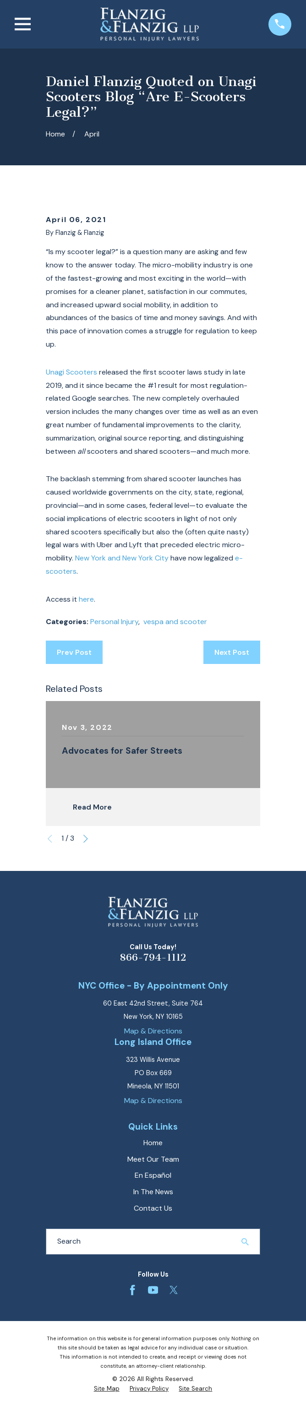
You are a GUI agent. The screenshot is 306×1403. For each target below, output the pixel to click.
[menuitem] (107, 1389)
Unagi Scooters (71, 372)
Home (153, 1142)
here (86, 599)
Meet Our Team (153, 1159)
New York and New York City (122, 558)
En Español (153, 1175)
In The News (153, 1191)
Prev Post (74, 652)
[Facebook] (132, 1290)
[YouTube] (153, 1290)
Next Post (231, 652)
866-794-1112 (153, 957)
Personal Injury (114, 621)
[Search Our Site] (245, 1241)
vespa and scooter (175, 621)
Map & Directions (153, 1031)
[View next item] (86, 839)
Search (69, 1241)
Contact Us (153, 1208)
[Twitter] (174, 1290)
